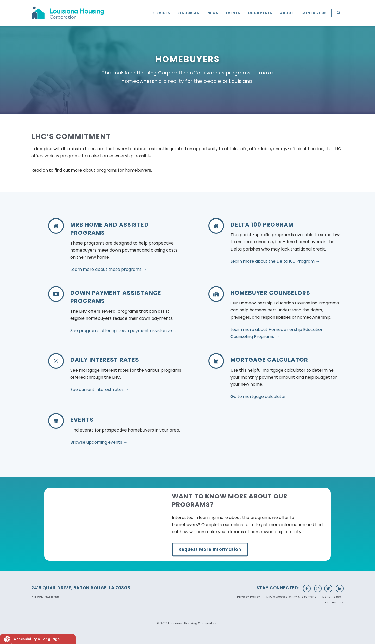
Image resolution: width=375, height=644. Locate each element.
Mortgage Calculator (269, 360)
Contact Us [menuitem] (314, 13)
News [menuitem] (212, 13)
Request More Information (210, 549)
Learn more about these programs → (108, 269)
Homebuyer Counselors (270, 293)
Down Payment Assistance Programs (115, 297)
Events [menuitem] (233, 13)
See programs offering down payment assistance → (123, 331)
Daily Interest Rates (104, 360)
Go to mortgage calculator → (260, 396)
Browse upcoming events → (98, 442)
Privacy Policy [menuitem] (248, 597)
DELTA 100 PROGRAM (261, 225)
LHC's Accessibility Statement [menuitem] (291, 597)
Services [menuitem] (161, 13)
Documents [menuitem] (260, 13)
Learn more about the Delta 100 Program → (275, 261)
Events (82, 420)
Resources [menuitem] (188, 13)
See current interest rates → (99, 389)
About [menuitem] (286, 13)
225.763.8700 (48, 597)
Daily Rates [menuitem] (331, 597)
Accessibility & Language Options (32, 640)
